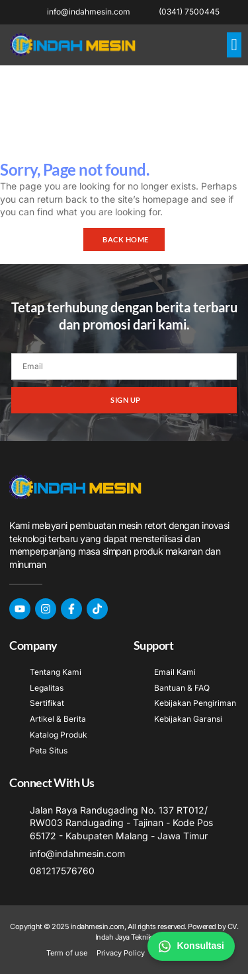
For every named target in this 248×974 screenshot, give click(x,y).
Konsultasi (191, 946)
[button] (234, 44)
